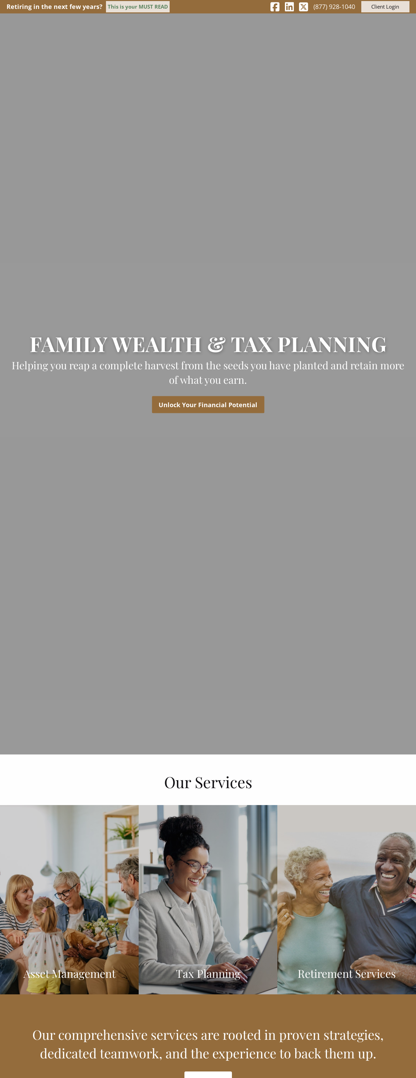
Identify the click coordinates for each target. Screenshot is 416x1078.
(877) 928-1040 (334, 6)
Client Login (385, 6)
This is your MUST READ (138, 6)
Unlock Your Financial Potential (208, 404)
